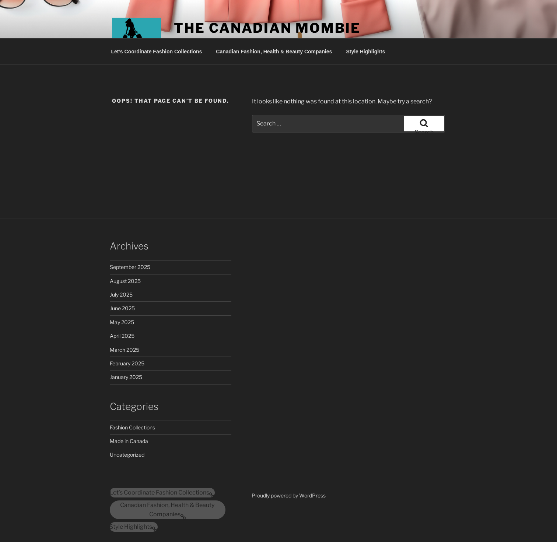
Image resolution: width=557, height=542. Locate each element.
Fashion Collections (132, 427)
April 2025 (122, 336)
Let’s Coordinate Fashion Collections (156, 51)
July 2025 (121, 294)
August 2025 (125, 281)
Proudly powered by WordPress (289, 495)
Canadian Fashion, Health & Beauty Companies (274, 51)
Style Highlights (365, 51)
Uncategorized (127, 454)
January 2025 (126, 377)
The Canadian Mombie (267, 28)
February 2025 (127, 363)
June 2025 (122, 308)
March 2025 (124, 350)
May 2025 (122, 322)
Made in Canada (129, 441)
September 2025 (130, 267)
